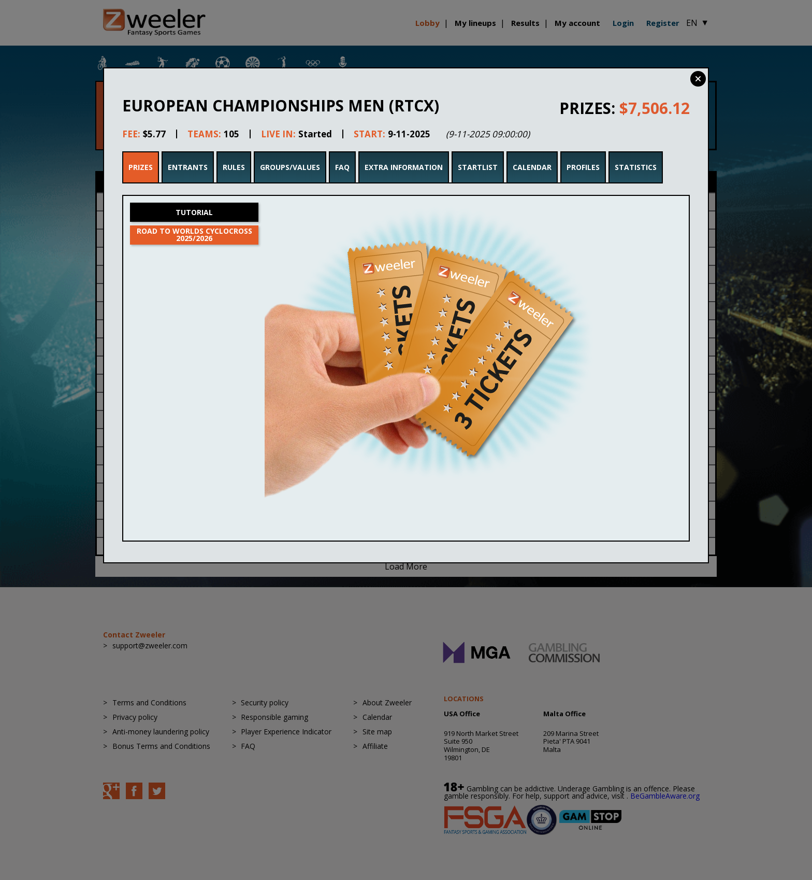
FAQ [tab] (342, 167)
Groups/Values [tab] (290, 167)
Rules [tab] (234, 167)
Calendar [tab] (532, 167)
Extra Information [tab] (404, 167)
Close (698, 79)
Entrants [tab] (188, 167)
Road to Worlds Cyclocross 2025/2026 (194, 234)
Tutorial (194, 212)
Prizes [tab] (140, 167)
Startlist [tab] (478, 167)
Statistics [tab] (636, 167)
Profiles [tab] (583, 167)
